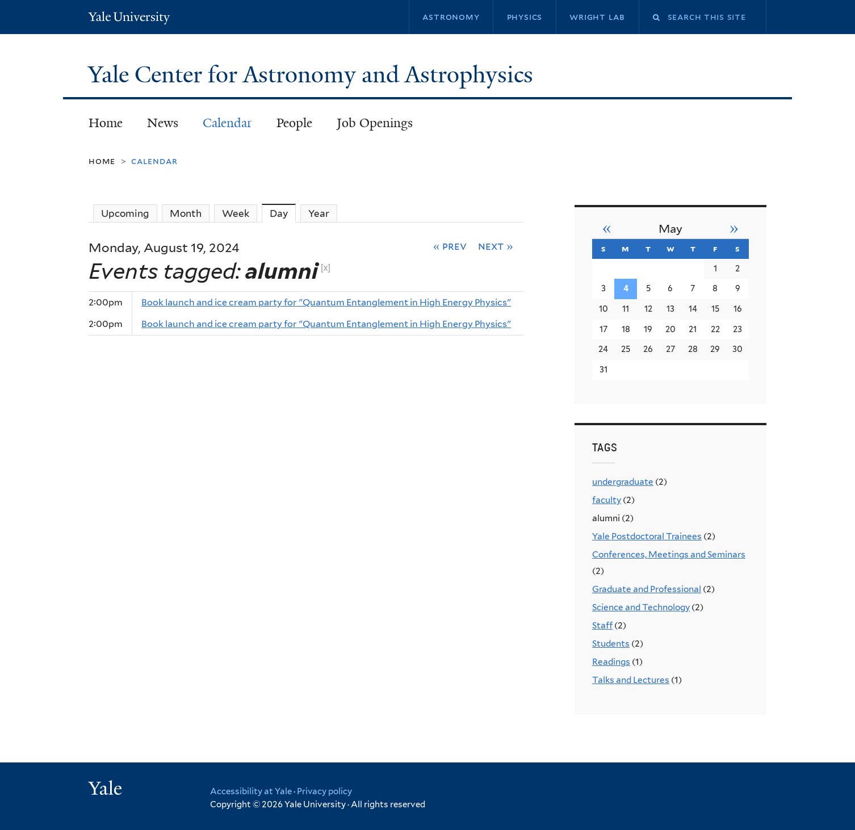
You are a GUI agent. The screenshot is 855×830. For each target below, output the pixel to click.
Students (611, 643)
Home (106, 123)
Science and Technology (641, 607)
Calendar (227, 123)
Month (186, 213)
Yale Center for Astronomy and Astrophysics (313, 74)
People (294, 123)
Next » (495, 246)
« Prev (450, 246)
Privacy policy (324, 791)
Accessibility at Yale (251, 791)
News (162, 123)
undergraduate (622, 481)
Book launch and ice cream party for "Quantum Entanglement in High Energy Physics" (326, 302)
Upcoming (125, 213)
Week (235, 213)
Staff (602, 625)
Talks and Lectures (630, 679)
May (670, 229)
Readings (611, 661)
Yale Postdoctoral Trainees (647, 536)
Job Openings (375, 123)
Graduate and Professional (646, 589)
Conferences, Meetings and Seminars (668, 554)
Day (283, 213)
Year (318, 213)
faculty (606, 499)
